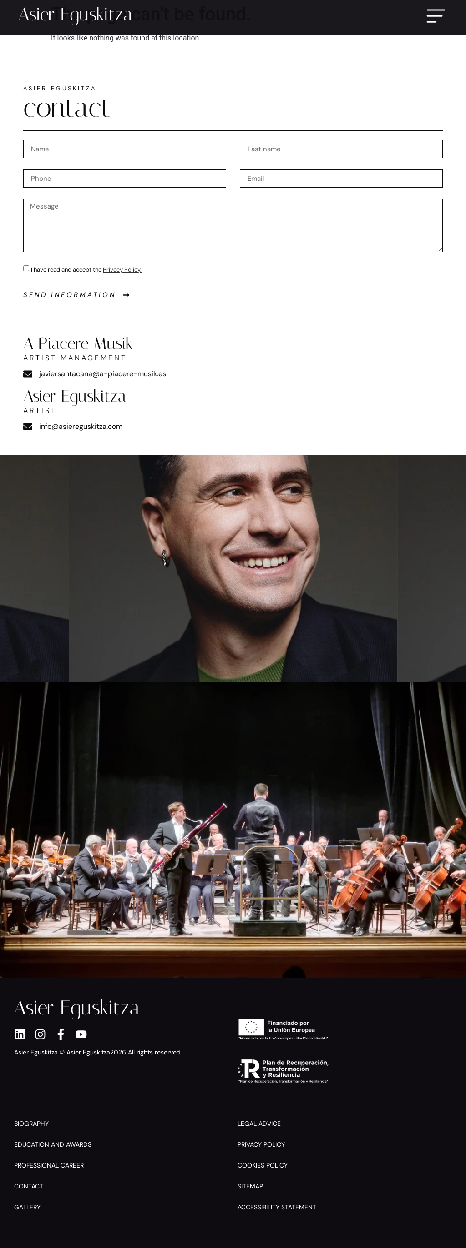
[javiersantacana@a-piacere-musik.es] (27, 373)
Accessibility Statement (277, 1207)
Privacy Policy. (122, 269)
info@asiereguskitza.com (80, 426)
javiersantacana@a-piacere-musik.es (102, 373)
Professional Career (49, 1165)
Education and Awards (52, 1144)
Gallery (27, 1207)
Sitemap (250, 1186)
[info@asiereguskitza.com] (27, 426)
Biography (31, 1123)
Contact (28, 1186)
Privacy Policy (261, 1144)
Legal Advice (259, 1123)
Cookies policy (263, 1165)
